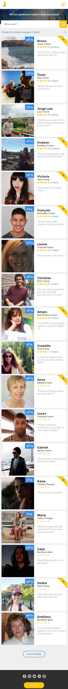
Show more (34, 654)
